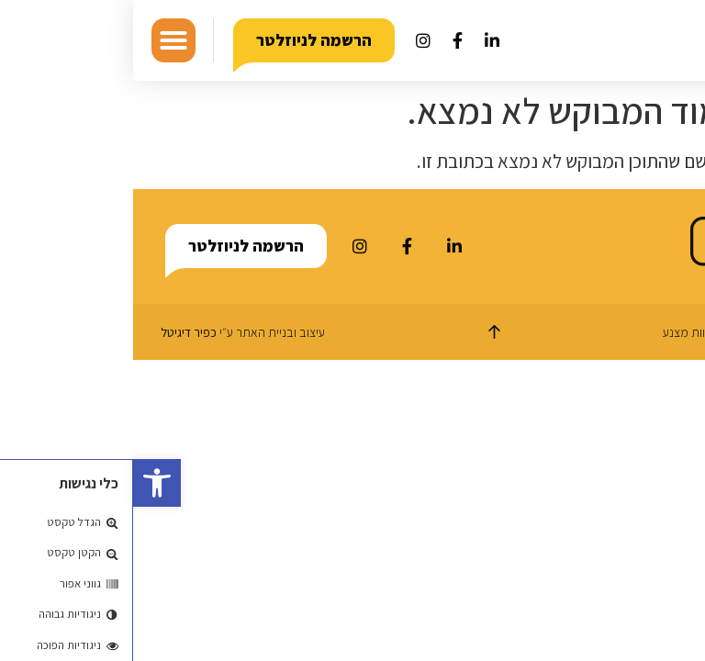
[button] (24, 483)
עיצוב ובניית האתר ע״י (110, 332)
